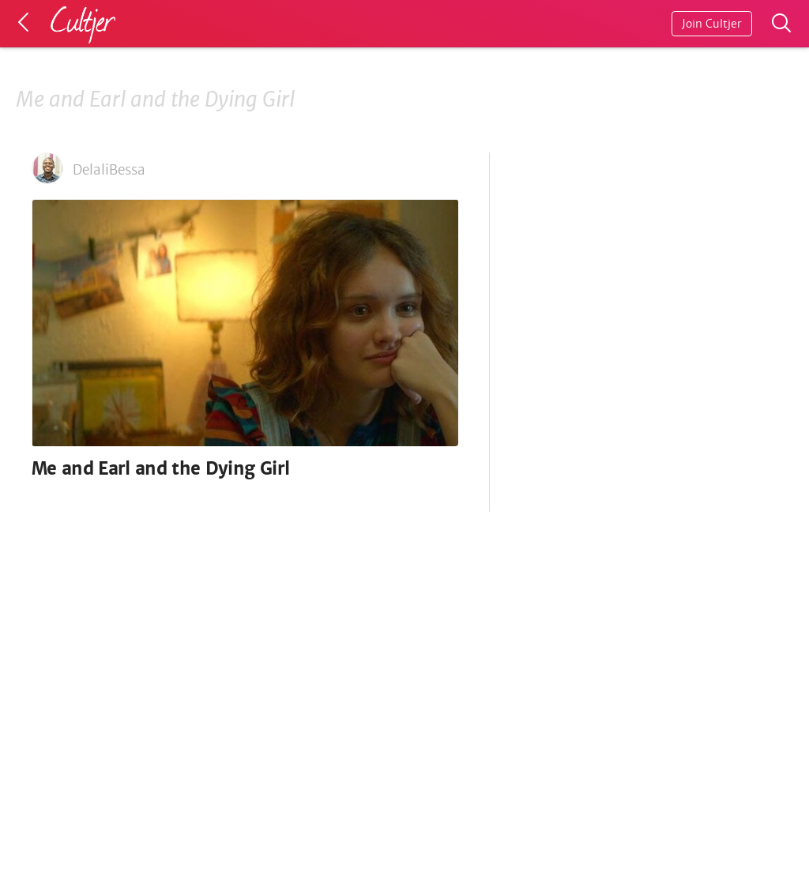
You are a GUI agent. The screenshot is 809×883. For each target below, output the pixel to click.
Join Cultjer (712, 24)
